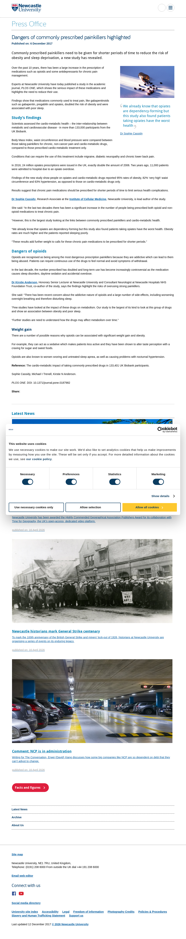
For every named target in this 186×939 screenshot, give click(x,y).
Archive (17, 817)
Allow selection (90, 507)
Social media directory (26, 903)
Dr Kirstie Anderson (24, 282)
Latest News (20, 809)
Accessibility (50, 911)
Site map (17, 854)
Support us (76, 915)
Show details (161, 496)
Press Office (29, 23)
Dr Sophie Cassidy (131, 133)
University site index (25, 911)
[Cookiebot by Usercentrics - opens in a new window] (160, 430)
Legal (66, 911)
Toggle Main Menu (170, 8)
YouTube (21, 893)
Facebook (14, 893)
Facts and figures (27, 787)
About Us (18, 825)
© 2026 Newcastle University (70, 924)
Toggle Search (162, 8)
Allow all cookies (147, 507)
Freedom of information (88, 911)
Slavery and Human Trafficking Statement (38, 915)
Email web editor (22, 875)
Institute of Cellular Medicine (87, 199)
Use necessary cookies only (33, 507)
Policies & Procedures (152, 911)
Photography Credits (121, 911)
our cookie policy (39, 459)
